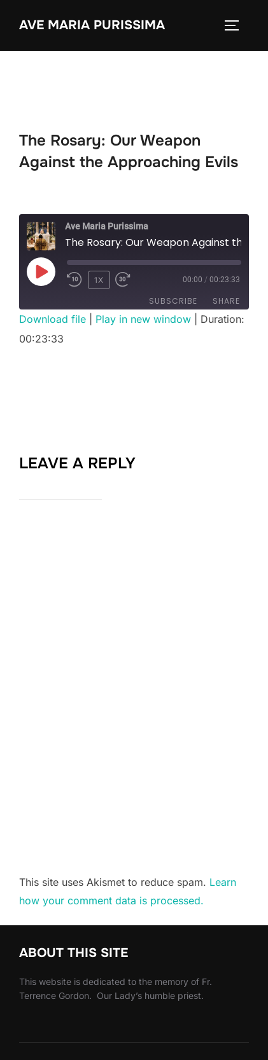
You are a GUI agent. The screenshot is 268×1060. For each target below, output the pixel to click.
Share (226, 301)
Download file (52, 319)
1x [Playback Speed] (99, 280)
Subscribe (173, 301)
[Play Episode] (41, 271)
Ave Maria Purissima (92, 25)
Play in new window (143, 319)
